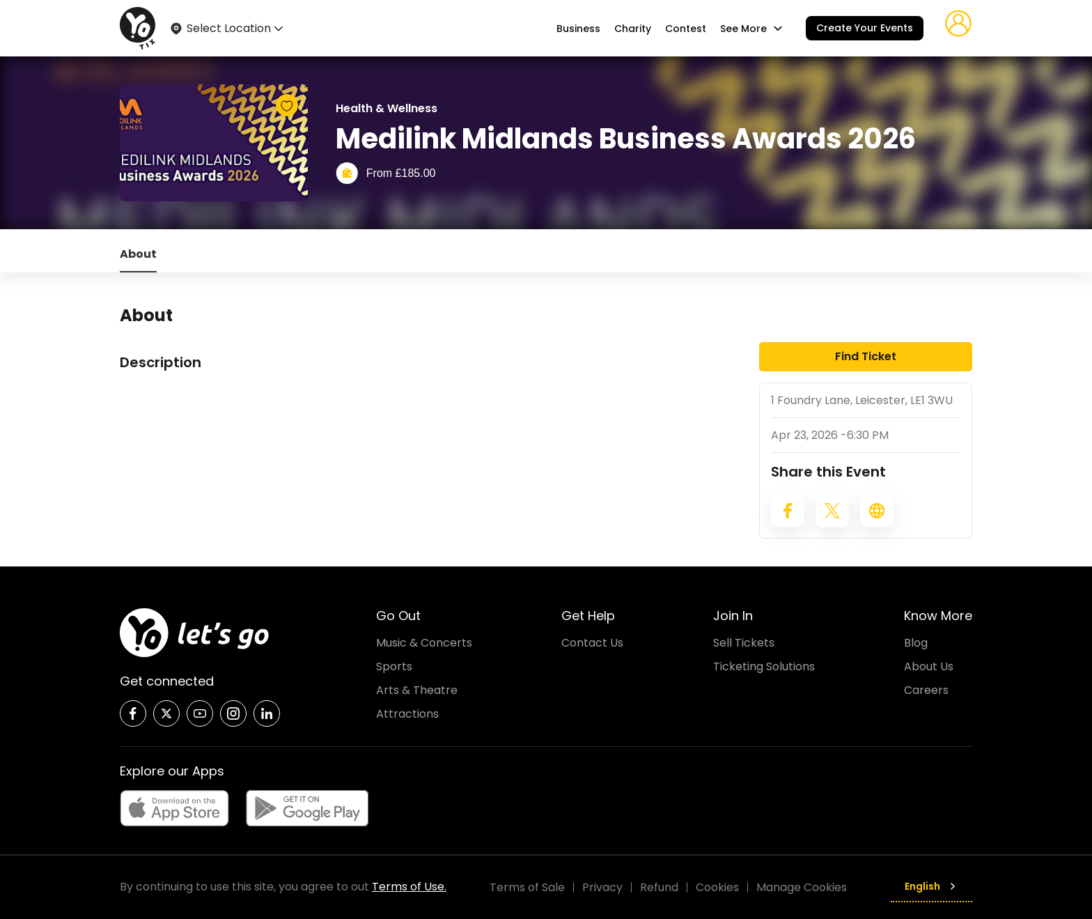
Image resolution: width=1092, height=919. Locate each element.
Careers (926, 690)
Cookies (717, 887)
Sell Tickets (743, 643)
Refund (659, 887)
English (931, 886)
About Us (928, 666)
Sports (394, 666)
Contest (685, 29)
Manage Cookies (801, 887)
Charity (632, 29)
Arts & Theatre (417, 690)
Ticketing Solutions (764, 666)
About (138, 254)
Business (578, 29)
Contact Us (592, 643)
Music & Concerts (424, 643)
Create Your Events (864, 28)
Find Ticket (865, 356)
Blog (916, 643)
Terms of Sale (527, 887)
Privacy (602, 887)
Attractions (407, 714)
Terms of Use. (409, 887)
